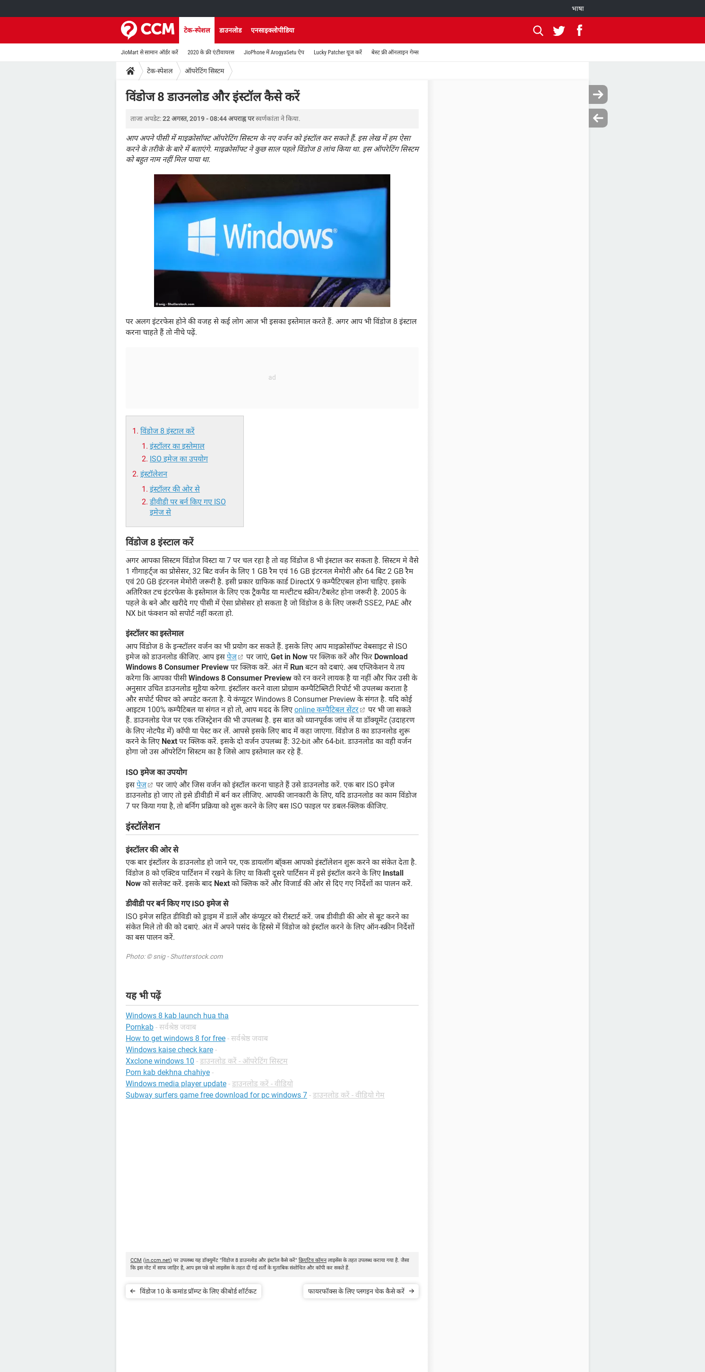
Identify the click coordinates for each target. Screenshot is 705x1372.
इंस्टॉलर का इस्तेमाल (177, 446)
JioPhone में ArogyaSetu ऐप (274, 52)
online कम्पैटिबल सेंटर (326, 709)
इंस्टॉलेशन (153, 473)
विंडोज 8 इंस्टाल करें (167, 430)
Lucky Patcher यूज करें (338, 52)
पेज (232, 656)
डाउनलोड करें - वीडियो (262, 1083)
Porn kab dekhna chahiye (168, 1072)
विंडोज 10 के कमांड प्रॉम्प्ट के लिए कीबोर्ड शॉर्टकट (198, 1291)
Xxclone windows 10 (160, 1061)
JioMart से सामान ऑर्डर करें (149, 52)
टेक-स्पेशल (197, 30)
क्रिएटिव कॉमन (313, 1260)
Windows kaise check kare (169, 1049)
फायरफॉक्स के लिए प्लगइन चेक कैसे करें (356, 1291)
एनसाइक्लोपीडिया (272, 30)
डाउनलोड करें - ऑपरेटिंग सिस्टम (244, 1061)
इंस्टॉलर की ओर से (175, 489)
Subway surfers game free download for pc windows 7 (216, 1095)
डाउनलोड (230, 30)
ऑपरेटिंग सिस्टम (204, 71)
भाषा (578, 8)
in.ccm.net (157, 1260)
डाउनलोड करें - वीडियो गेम (349, 1095)
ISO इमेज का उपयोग (179, 458)
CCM (136, 1260)
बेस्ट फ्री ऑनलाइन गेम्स (395, 52)
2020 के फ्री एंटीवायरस (211, 52)
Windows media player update (176, 1083)
